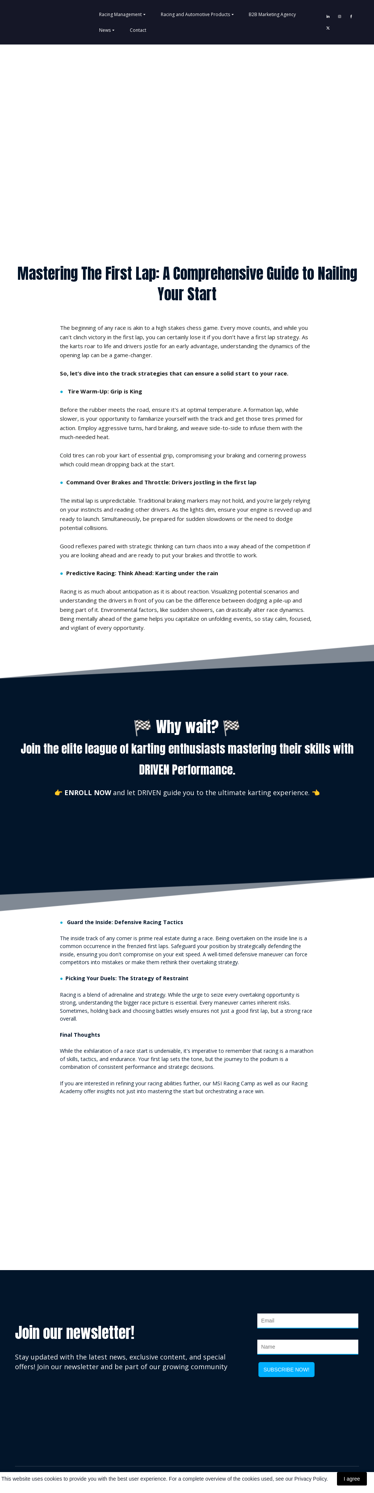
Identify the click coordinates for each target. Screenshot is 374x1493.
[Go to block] (187, 140)
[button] (328, 16)
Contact (138, 30)
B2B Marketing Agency (272, 14)
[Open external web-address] (187, 1158)
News (105, 30)
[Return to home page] (35, 22)
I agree (352, 1479)
